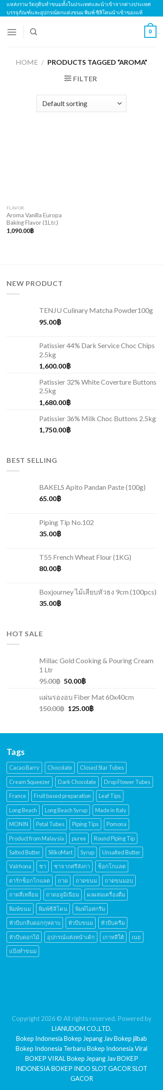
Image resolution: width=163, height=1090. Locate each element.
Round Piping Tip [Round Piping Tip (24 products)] (114, 838)
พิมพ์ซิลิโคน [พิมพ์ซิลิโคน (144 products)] (53, 908)
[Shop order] (81, 103)
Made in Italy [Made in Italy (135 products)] (110, 810)
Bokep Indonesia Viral (117, 1048)
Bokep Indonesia (39, 1038)
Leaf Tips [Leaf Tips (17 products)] (110, 795)
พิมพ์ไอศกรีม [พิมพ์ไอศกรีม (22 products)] (90, 908)
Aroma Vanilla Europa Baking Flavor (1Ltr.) (34, 219)
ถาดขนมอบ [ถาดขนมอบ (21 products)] (119, 880)
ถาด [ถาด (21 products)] (63, 880)
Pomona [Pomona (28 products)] (116, 824)
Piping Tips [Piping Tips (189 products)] (85, 824)
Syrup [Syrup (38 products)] (87, 852)
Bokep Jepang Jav (88, 1038)
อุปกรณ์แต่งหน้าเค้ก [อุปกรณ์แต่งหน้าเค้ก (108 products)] (71, 937)
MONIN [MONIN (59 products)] (18, 824)
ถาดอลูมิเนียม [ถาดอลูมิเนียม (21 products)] (62, 894)
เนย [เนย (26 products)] (136, 937)
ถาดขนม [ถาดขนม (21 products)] (86, 880)
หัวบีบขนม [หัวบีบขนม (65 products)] (80, 922)
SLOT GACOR (111, 1068)
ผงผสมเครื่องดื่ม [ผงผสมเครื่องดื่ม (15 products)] (106, 894)
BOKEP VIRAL (45, 1058)
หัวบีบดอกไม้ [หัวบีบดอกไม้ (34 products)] (24, 937)
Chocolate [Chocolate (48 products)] (59, 767)
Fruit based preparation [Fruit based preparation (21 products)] (62, 795)
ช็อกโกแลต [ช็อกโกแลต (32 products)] (112, 866)
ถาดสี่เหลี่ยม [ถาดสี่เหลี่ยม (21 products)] (23, 894)
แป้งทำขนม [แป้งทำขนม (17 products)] (23, 950)
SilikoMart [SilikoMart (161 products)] (60, 852)
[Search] (33, 31)
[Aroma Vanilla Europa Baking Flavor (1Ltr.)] (42, 165)
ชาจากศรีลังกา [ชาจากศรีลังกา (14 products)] (72, 866)
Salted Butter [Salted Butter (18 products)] (24, 852)
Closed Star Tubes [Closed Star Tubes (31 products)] (102, 767)
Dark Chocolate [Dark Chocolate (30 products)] (77, 781)
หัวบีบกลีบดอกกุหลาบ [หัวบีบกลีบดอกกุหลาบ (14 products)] (34, 922)
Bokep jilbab (130, 1038)
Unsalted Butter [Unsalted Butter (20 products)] (121, 852)
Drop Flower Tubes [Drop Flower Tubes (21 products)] (127, 781)
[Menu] (12, 32)
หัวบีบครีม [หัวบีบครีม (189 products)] (113, 922)
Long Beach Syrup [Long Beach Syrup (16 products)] (66, 810)
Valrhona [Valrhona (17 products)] (20, 866)
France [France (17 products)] (17, 795)
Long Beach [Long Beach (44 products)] (23, 810)
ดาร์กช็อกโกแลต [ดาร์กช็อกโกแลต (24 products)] (29, 880)
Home (27, 62)
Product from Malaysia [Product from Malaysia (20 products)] (36, 838)
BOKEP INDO (70, 1068)
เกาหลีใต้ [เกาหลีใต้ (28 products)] (113, 937)
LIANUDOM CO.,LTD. (82, 1028)
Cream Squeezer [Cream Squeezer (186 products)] (29, 781)
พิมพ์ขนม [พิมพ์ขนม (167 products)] (20, 908)
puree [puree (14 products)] (79, 838)
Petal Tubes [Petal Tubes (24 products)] (50, 824)
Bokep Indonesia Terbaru (51, 1048)
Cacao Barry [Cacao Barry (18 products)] (24, 767)
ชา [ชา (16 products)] (42, 866)
